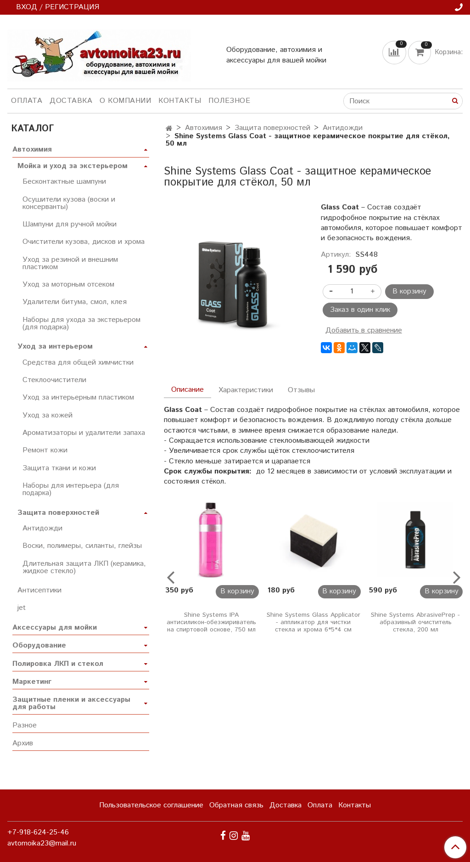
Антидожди (343, 128)
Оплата (26, 101)
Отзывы (301, 390)
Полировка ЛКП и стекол (57, 664)
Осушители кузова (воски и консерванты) (68, 203)
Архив (22, 743)
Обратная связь (236, 805)
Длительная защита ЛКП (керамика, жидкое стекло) (84, 567)
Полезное (229, 101)
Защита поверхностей (272, 128)
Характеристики (245, 390)
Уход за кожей (47, 415)
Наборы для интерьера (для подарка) (70, 489)
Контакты (179, 101)
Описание (187, 389)
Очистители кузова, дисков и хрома (83, 242)
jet (21, 608)
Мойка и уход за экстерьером (72, 166)
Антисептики (39, 590)
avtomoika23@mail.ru (41, 843)
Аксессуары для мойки (54, 627)
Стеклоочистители (54, 380)
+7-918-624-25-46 (38, 832)
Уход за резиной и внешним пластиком (70, 263)
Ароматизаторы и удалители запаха (83, 433)
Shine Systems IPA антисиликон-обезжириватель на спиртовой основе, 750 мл (211, 622)
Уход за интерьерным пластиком (78, 397)
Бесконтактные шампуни (64, 181)
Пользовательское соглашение (151, 805)
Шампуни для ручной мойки (69, 224)
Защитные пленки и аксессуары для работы (71, 703)
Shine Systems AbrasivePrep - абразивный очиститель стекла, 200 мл (415, 622)
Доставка (71, 101)
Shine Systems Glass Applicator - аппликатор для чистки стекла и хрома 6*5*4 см (313, 622)
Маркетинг (31, 681)
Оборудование (39, 645)
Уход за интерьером (55, 346)
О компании (125, 101)
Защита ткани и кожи (59, 468)
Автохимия (203, 128)
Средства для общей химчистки (78, 362)
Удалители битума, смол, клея (74, 302)
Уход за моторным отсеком (68, 284)
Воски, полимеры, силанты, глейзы (82, 546)
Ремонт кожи (44, 450)
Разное (24, 725)
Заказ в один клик (360, 309)
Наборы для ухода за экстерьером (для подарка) (81, 323)
